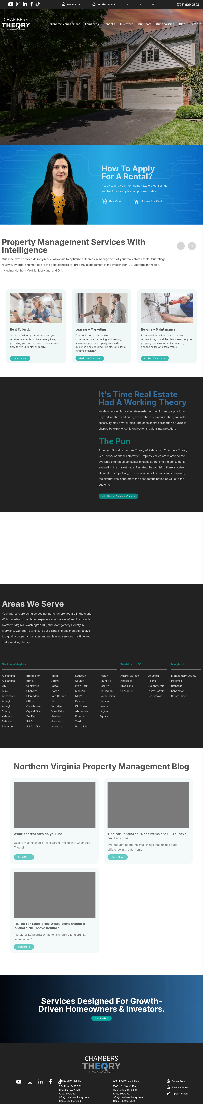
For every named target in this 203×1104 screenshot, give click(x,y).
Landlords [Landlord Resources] (92, 24)
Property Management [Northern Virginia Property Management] (65, 24)
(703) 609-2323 (188, 4)
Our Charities (165, 24)
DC (140, 4)
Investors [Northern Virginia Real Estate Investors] (126, 24)
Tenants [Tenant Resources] (109, 24)
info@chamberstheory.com (74, 1097)
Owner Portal (72, 4)
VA (127, 4)
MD (153, 4)
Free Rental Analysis (32, 90)
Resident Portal (103, 4)
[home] (16, 23)
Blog (182, 24)
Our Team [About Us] (144, 24)
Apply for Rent (177, 1093)
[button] (10, 4)
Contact (195, 24)
